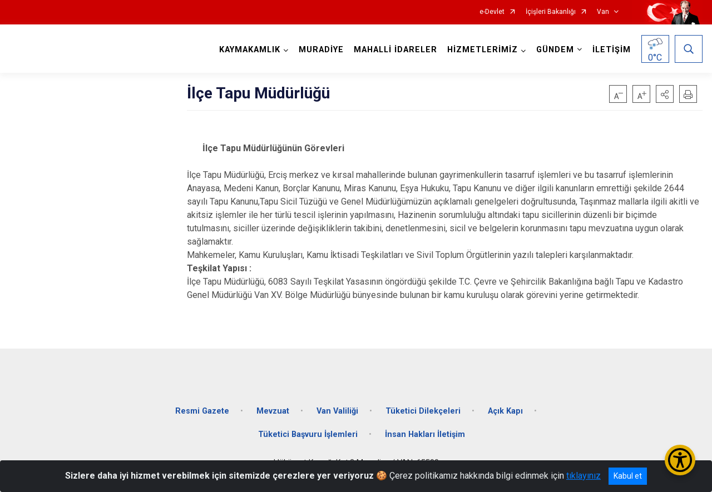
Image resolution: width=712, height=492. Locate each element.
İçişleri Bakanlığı (551, 12)
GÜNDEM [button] (555, 49)
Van (603, 12)
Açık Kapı (505, 411)
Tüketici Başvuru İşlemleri (308, 434)
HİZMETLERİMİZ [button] (482, 49)
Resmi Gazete (202, 411)
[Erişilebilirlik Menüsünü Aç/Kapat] (680, 460)
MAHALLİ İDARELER (395, 49)
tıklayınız (583, 475)
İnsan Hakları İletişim (425, 434)
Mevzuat (272, 411)
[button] (665, 94)
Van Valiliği (337, 411)
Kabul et (628, 475)
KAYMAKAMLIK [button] (249, 49)
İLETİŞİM (611, 49)
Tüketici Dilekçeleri (423, 411)
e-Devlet (492, 12)
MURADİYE (321, 49)
